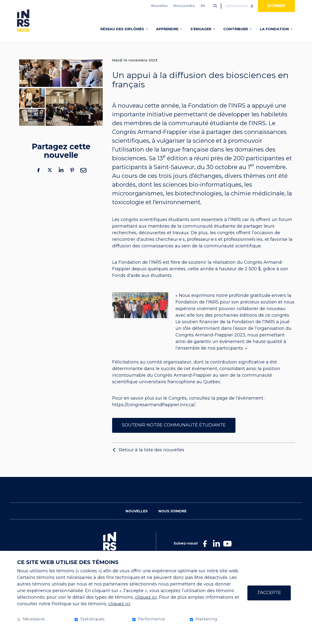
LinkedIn (61, 177)
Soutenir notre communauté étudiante (174, 432)
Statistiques (92, 619)
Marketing (206, 619)
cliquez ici (146, 597)
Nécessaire (34, 619)
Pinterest (72, 177)
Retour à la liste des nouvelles (151, 457)
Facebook (38, 177)
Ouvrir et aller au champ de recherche (215, 6)
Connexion (236, 6)
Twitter (49, 177)
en (203, 6)
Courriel (83, 177)
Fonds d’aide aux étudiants (142, 283)
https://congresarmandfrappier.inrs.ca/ (153, 412)
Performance (151, 619)
